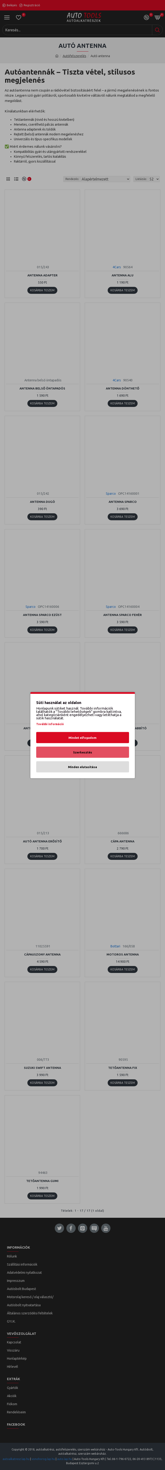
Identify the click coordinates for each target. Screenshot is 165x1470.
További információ (50, 723)
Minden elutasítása (82, 766)
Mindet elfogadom (82, 737)
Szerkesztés (82, 752)
